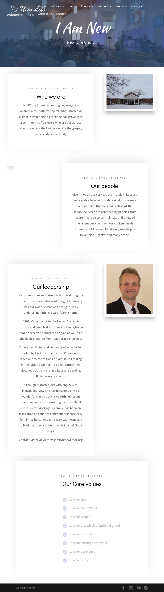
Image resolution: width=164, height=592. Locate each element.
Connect (102, 6)
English (61, 14)
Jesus (73, 6)
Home (42, 6)
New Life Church (25, 587)
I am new (56, 6)
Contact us (45, 14)
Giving (135, 6)
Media (120, 6)
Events (85, 6)
